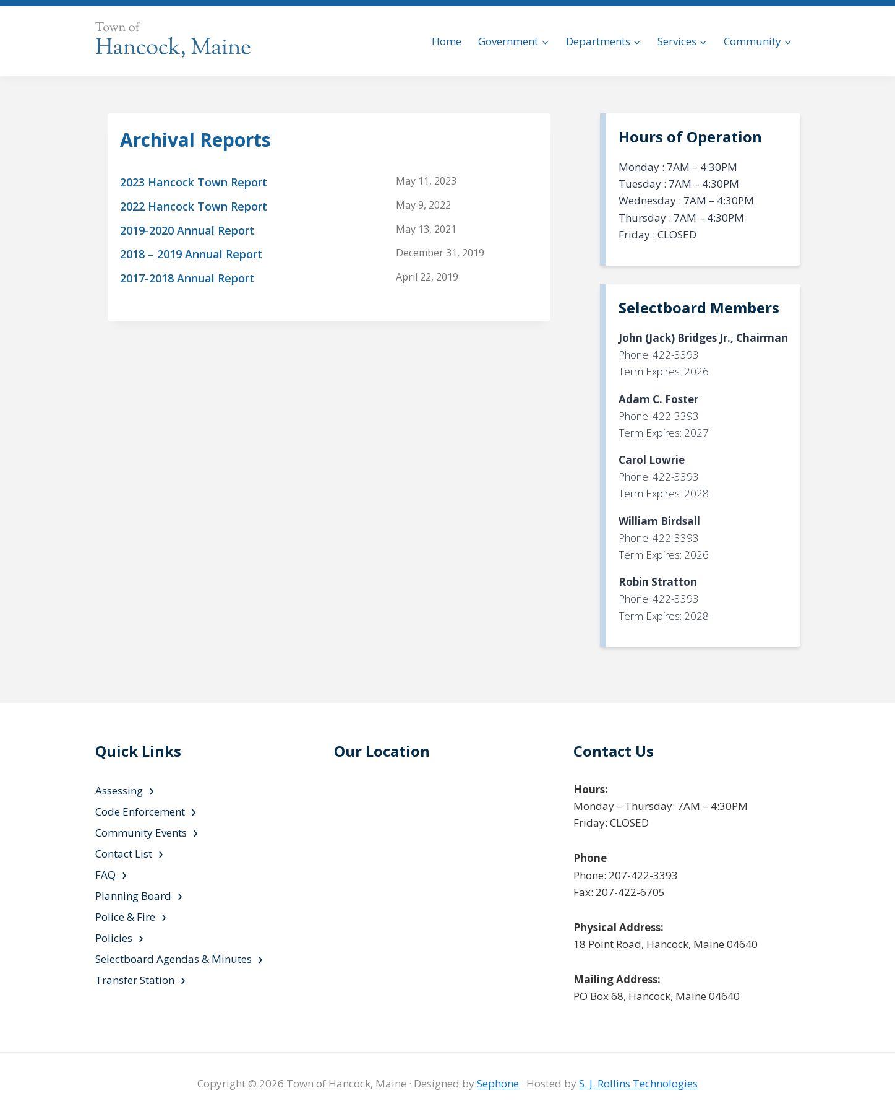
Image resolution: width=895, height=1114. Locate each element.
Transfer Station (134, 980)
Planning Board (133, 896)
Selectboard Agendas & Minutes (173, 959)
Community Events (141, 832)
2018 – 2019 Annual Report (191, 253)
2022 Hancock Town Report (193, 206)
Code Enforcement (140, 811)
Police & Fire (125, 917)
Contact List (123, 853)
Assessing (119, 790)
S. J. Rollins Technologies (638, 1083)
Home (446, 41)
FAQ (105, 875)
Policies (113, 938)
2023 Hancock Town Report (193, 182)
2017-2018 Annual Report (187, 278)
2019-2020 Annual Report (187, 230)
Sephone (498, 1083)
